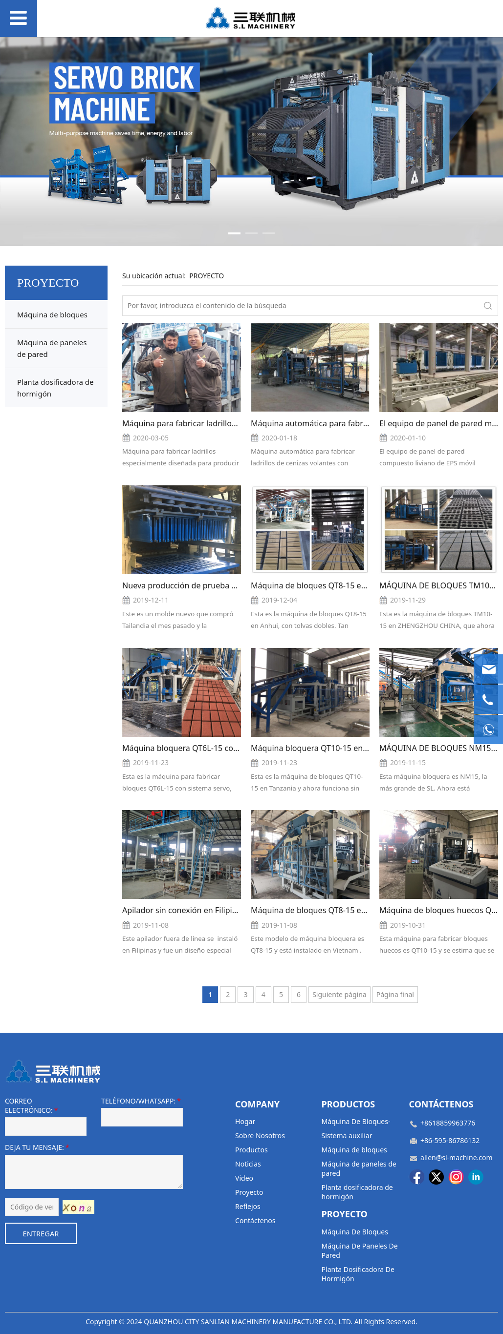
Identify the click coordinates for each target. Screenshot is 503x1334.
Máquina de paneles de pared (52, 348)
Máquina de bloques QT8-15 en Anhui (320, 585)
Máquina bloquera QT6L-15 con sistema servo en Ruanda (227, 748)
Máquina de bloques (52, 314)
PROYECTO (206, 275)
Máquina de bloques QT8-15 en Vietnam (324, 910)
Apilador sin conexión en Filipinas (183, 910)
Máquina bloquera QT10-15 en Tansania (324, 748)
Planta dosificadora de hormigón (55, 387)
